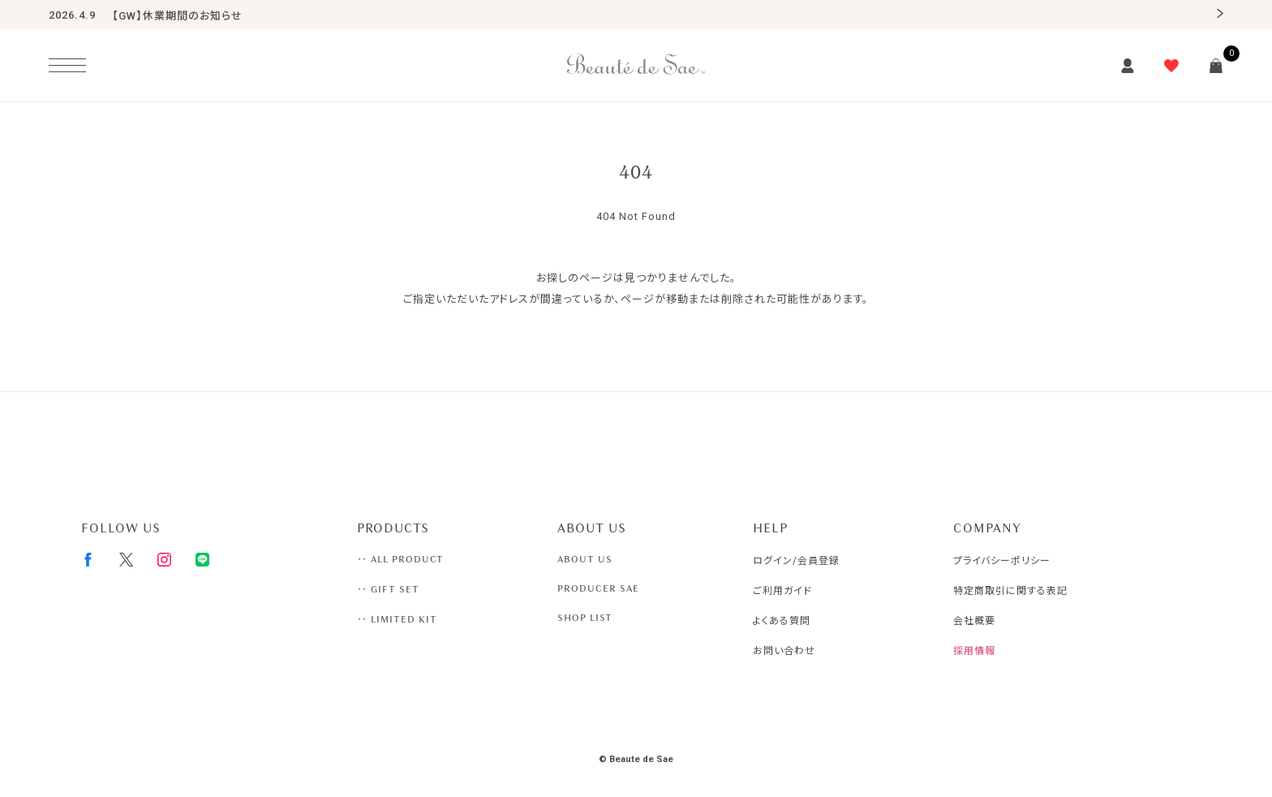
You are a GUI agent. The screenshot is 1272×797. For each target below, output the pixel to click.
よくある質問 (781, 621)
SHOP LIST (584, 617)
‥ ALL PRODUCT (400, 559)
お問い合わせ (784, 651)
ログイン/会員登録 (796, 561)
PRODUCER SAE (598, 588)
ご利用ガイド (782, 591)
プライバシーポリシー (1002, 561)
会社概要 (974, 621)
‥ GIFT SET (388, 589)
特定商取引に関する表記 (1010, 591)
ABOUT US (584, 559)
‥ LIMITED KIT (397, 619)
